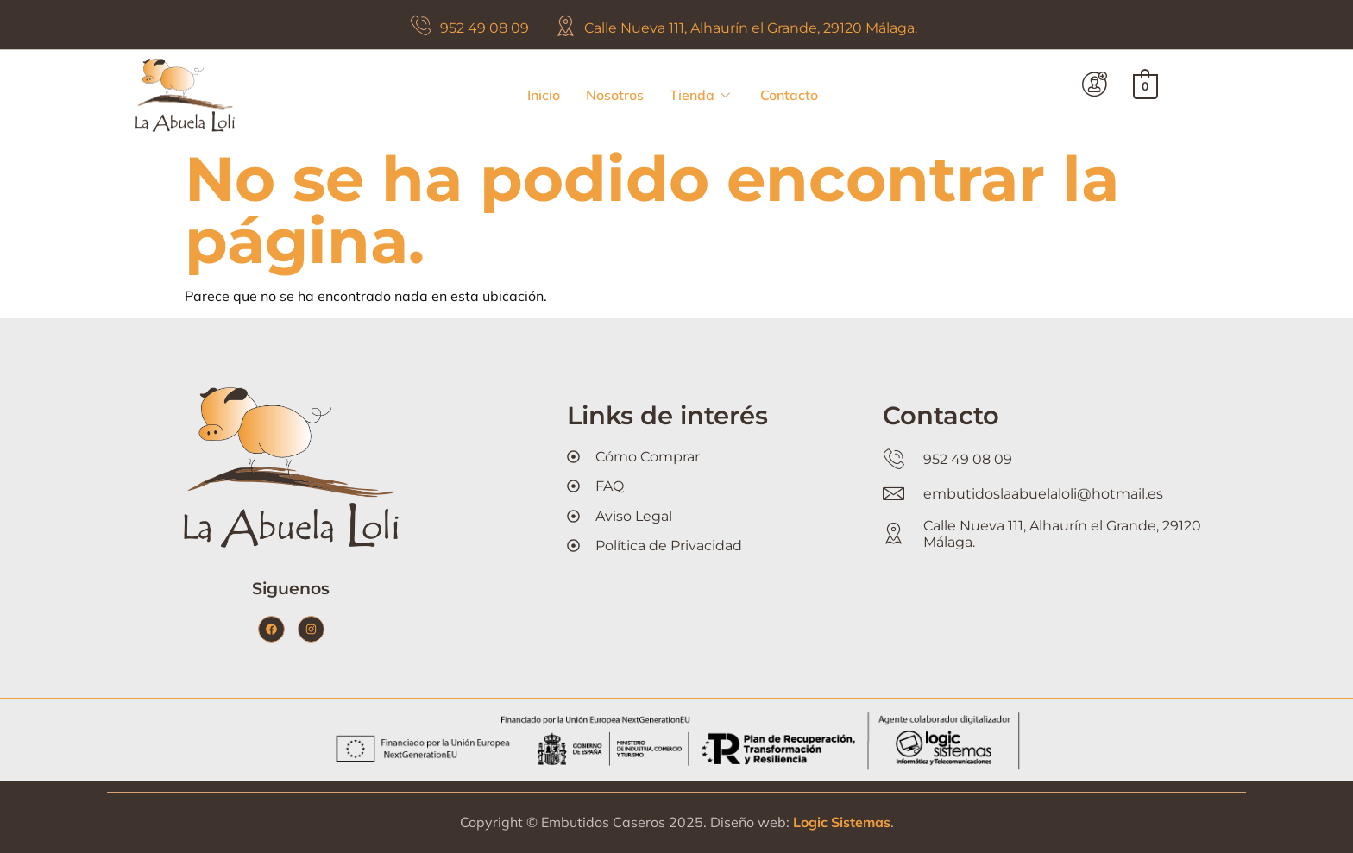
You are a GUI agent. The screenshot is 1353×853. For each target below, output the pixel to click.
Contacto (789, 94)
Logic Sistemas (841, 822)
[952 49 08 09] (420, 25)
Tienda (700, 95)
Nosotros (615, 94)
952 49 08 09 (484, 28)
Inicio (543, 94)
